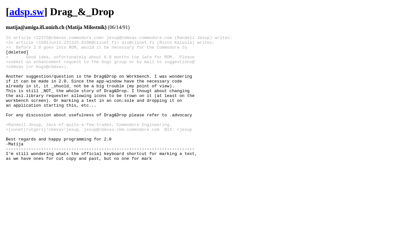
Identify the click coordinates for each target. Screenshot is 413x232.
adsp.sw (26, 11)
